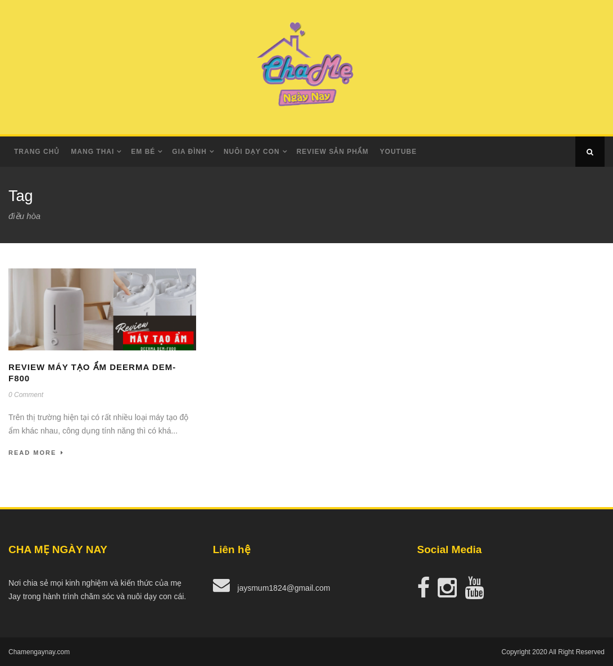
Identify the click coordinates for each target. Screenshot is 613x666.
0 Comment (25, 395)
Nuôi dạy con (252, 152)
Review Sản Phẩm (333, 152)
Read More (36, 452)
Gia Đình (189, 152)
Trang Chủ (37, 152)
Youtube (398, 152)
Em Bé (143, 152)
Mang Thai (92, 152)
